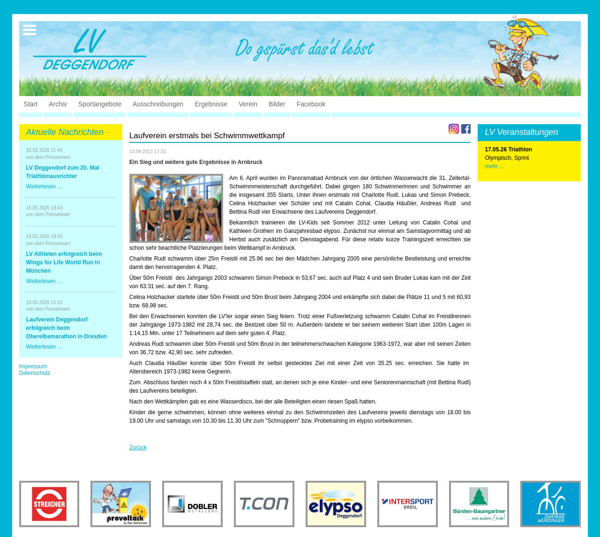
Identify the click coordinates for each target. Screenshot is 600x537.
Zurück (138, 447)
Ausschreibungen (158, 104)
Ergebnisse (211, 104)
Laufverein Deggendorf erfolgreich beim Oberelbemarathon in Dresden (66, 328)
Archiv (58, 104)
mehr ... (494, 166)
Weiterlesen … (44, 186)
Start (31, 104)
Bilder (277, 104)
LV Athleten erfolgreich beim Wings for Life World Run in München (64, 262)
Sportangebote (99, 104)
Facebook (311, 104)
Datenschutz (35, 373)
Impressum (33, 366)
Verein (248, 104)
